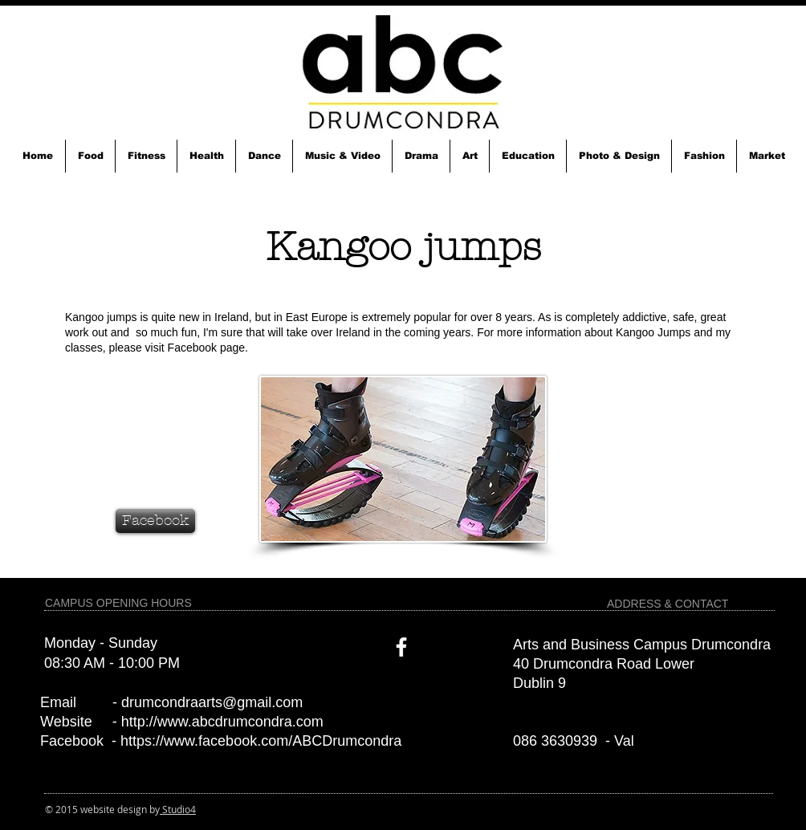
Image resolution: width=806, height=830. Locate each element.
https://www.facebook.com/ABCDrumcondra (260, 741)
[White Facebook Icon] (401, 647)
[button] (90, 156)
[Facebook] (155, 521)
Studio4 (178, 809)
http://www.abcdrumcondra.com (222, 722)
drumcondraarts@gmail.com (212, 702)
